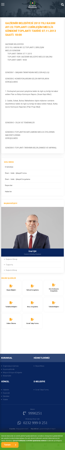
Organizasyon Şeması (11, 366)
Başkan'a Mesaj (11, 270)
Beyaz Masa (39, 366)
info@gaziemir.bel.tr (19, 429)
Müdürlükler (7, 376)
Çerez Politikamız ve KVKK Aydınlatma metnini (29, 440)
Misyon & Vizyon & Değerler (12, 372)
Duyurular (9, 185)
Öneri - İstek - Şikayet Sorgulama (17, 179)
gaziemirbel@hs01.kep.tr (43, 429)
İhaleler (5, 399)
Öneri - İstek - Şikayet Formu (16, 173)
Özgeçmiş (9, 265)
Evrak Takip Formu (42, 390)
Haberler (8, 191)
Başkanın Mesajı (11, 259)
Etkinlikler (6, 396)
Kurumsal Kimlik (8, 369)
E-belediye (9, 167)
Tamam (10, 445)
